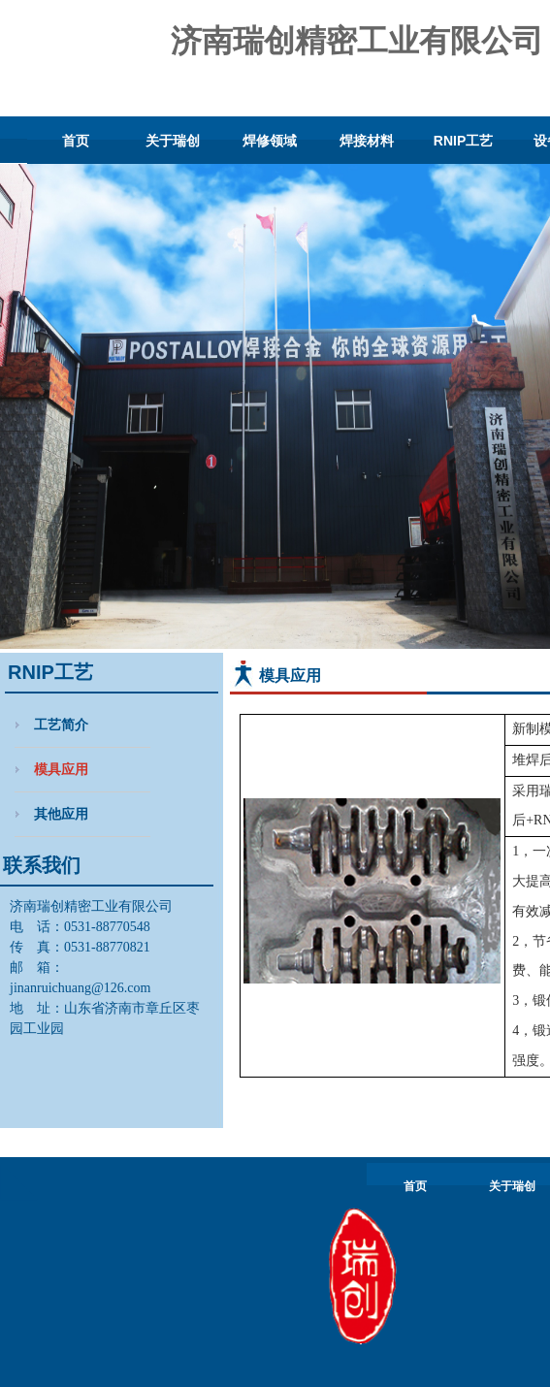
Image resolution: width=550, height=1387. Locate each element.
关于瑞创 (173, 140)
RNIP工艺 (463, 140)
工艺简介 (61, 724)
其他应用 (61, 814)
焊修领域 (270, 140)
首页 (75, 140)
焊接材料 (367, 140)
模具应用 (61, 769)
